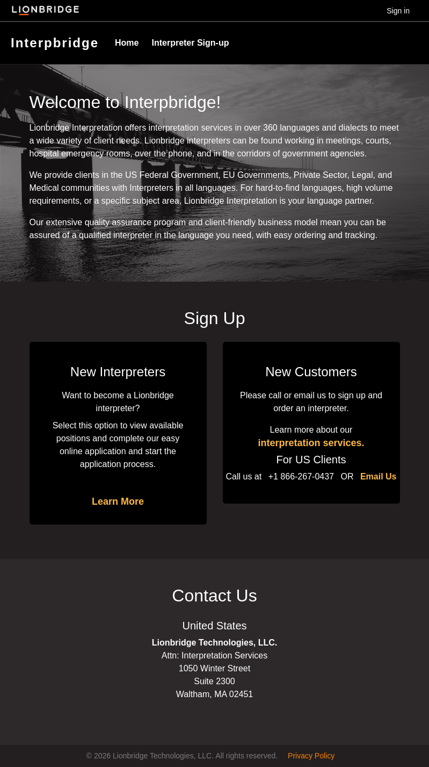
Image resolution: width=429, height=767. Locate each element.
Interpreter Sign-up (190, 42)
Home (127, 42)
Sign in (398, 10)
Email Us (378, 476)
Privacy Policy (311, 755)
